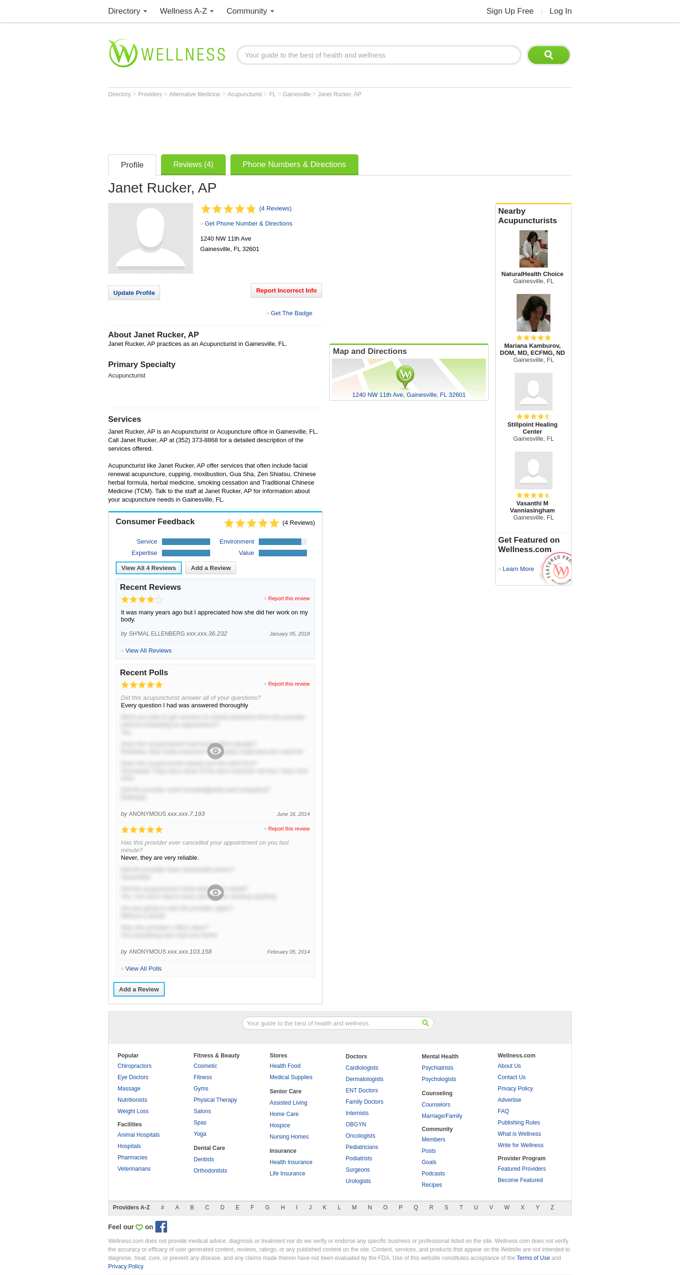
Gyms (201, 1088)
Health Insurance (291, 1162)
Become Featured (520, 1180)
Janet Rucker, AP (339, 94)
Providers (150, 94)
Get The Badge (291, 313)
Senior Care (285, 1091)
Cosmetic (205, 1066)
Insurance (283, 1151)
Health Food (285, 1066)
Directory (124, 11)
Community (247, 11)
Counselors (436, 1104)
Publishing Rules (519, 1122)
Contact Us (512, 1077)
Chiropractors (135, 1066)
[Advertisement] (280, 123)
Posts (429, 1151)
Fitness (203, 1077)
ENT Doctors (362, 1090)
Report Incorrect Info (286, 290)
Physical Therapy (215, 1100)
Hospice (280, 1125)
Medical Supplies (291, 1077)
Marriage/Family (442, 1116)
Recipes (432, 1185)
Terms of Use (533, 1258)
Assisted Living (288, 1102)
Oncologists (360, 1135)
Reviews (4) (193, 164)
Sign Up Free (510, 11)
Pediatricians (362, 1147)
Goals (429, 1162)
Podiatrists (359, 1158)
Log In (561, 11)
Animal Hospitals (139, 1135)
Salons (202, 1111)
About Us (509, 1066)
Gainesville (297, 94)
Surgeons (358, 1169)
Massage (129, 1088)
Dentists (204, 1159)
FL (273, 94)
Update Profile (134, 292)
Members (433, 1139)
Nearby (533, 216)
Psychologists (439, 1079)
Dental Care (209, 1148)
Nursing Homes (289, 1136)
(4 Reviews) (275, 208)
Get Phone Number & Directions (248, 223)
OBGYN (356, 1124)
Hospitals (129, 1146)
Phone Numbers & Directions (294, 164)
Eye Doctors (133, 1077)
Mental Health (440, 1056)
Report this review (289, 598)
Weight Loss (133, 1111)
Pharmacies (132, 1157)
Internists (357, 1113)
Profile (132, 164)
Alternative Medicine (196, 94)
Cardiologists (362, 1068)
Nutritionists (132, 1100)
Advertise (509, 1100)
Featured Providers (522, 1169)
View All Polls (143, 968)
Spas (200, 1122)
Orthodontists (210, 1170)
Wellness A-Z (183, 11)
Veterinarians (134, 1169)
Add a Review (211, 567)
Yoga (200, 1134)
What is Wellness (519, 1134)
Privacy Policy (515, 1088)
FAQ (503, 1111)
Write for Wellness (521, 1145)
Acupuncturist (246, 94)
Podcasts (433, 1173)
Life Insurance (287, 1173)
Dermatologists (364, 1079)
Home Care (284, 1114)
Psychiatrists (437, 1068)
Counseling (437, 1093)
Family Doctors (364, 1102)
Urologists (358, 1181)
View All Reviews (148, 567)
